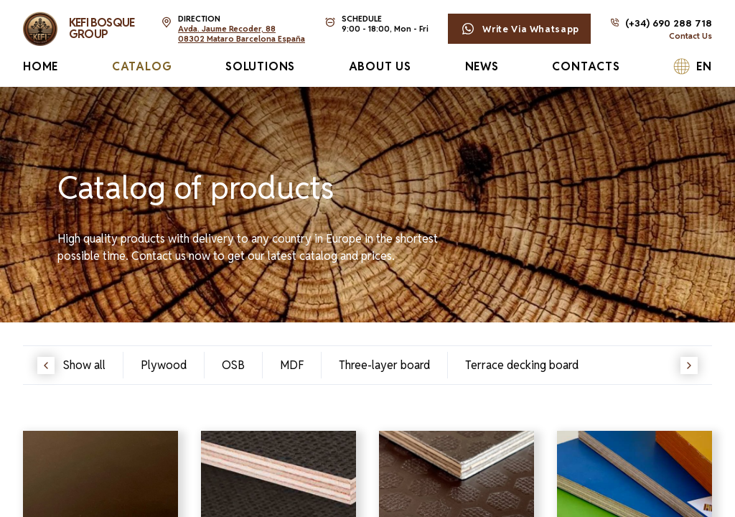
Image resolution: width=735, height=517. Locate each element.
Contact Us (690, 36)
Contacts (585, 66)
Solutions (260, 66)
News (482, 66)
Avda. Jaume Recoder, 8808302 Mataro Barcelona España (241, 34)
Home (40, 66)
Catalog (142, 66)
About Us (380, 66)
